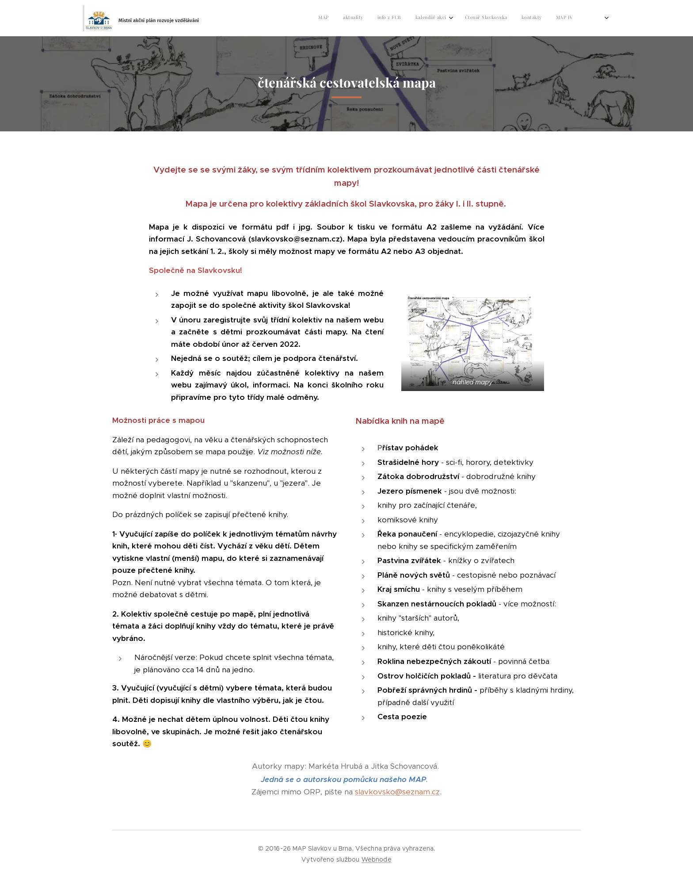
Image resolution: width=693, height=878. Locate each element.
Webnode (377, 859)
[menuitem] (482, 18)
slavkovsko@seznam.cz (397, 792)
